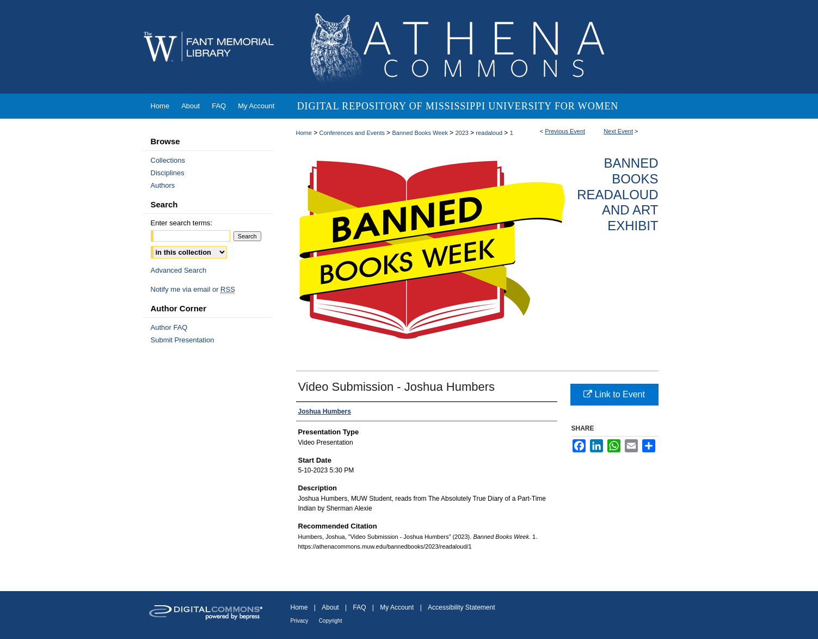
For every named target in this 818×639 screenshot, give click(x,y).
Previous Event (565, 131)
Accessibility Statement (461, 607)
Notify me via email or (193, 289)
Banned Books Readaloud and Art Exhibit (617, 194)
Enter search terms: (181, 223)
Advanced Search (179, 270)
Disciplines (167, 173)
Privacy (300, 621)
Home (304, 133)
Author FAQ (169, 327)
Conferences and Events (353, 133)
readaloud (490, 133)
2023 (462, 133)
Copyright (330, 621)
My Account (397, 607)
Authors (163, 185)
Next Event (618, 131)
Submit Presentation (182, 340)
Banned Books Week (421, 133)
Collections (168, 160)
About (330, 607)
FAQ (359, 607)
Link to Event (614, 394)
